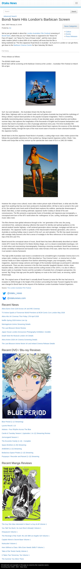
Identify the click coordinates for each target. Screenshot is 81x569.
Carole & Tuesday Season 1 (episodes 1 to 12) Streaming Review (26, 433)
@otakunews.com (16, 298)
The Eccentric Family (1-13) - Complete (16, 441)
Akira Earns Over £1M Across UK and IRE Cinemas (21, 309)
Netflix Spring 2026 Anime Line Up (14, 320)
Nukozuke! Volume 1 (9, 543)
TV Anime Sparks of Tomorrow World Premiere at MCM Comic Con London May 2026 (33, 313)
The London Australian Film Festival (19, 288)
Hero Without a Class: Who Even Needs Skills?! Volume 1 (23, 547)
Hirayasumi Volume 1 (9, 532)
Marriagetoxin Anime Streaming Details (16, 324)
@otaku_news (14, 293)
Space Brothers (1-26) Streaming (14, 445)
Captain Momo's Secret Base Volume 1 (16, 540)
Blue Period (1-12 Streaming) (12, 422)
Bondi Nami (6, 36)
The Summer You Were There (13, 559)
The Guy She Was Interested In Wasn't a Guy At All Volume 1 (24, 524)
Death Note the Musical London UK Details (17, 336)
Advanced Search (10, 16)
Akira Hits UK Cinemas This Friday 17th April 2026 (20, 316)
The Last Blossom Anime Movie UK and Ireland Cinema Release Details (28, 344)
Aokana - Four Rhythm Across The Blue (16, 429)
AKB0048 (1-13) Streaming (12, 449)
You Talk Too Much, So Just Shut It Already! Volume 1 (21, 528)
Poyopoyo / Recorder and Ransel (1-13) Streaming (20, 456)
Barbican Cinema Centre (23, 45)
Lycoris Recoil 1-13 (9, 426)
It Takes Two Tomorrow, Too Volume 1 (16, 555)
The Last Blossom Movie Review (14, 328)
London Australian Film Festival (38, 33)
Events (68, 34)
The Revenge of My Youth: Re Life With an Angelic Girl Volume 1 (25, 536)
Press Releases (71, 36)
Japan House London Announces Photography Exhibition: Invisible (26, 332)
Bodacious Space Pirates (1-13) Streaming (17, 453)
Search (74, 11)
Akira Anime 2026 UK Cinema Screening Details (19, 340)
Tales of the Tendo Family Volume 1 (15, 551)
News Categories (70, 26)
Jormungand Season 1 (10, 437)
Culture (68, 32)
